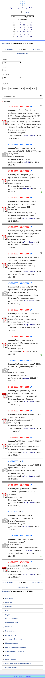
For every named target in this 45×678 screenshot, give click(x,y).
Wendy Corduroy (29, 135)
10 (21, 36)
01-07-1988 (13, 461)
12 (24, 25)
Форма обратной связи (14, 651)
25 (31, 22)
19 (28, 25)
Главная (5, 43)
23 (28, 34)
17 (24, 36)
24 (28, 36)
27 (31, 27)
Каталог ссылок (11, 623)
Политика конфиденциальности (18, 663)
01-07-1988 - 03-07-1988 (18, 144)
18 (28, 22)
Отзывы (8, 627)
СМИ (7, 610)
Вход (7, 655)
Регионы (8, 602)
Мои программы (11, 643)
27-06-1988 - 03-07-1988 (18, 171)
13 (24, 27)
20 (28, 27)
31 (31, 36)
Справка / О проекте (13, 639)
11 (24, 22)
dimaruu (26, 378)
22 (28, 32)
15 (24, 32)
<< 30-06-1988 (7, 49)
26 (31, 25)
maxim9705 (27, 550)
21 (28, 29)
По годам (9, 598)
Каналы (8, 606)
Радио (7, 615)
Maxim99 (26, 162)
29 (31, 32)
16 (24, 34)
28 (31, 29)
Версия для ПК (11, 667)
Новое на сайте (11, 619)
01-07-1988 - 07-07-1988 (18, 562)
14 (24, 29)
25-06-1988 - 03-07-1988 (18, 107)
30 (31, 34)
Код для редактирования (15, 647)
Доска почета (10, 635)
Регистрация (10, 659)
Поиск (26, 12)
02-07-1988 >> (38, 49)
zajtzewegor (27, 189)
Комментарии (10, 631)
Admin (25, 351)
